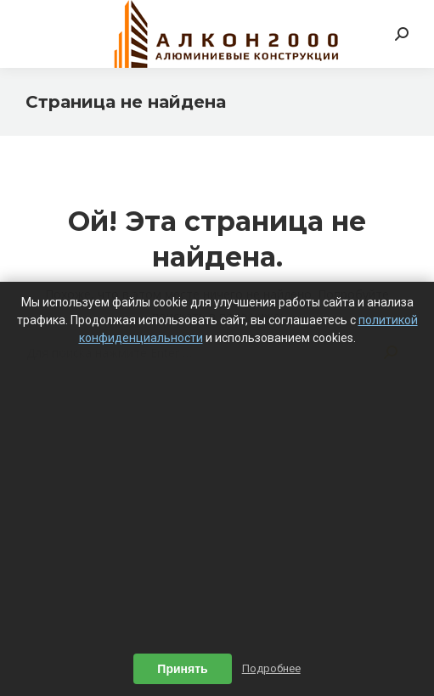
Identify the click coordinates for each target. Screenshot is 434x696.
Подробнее (271, 668)
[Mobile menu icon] (35, 34)
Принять (182, 669)
